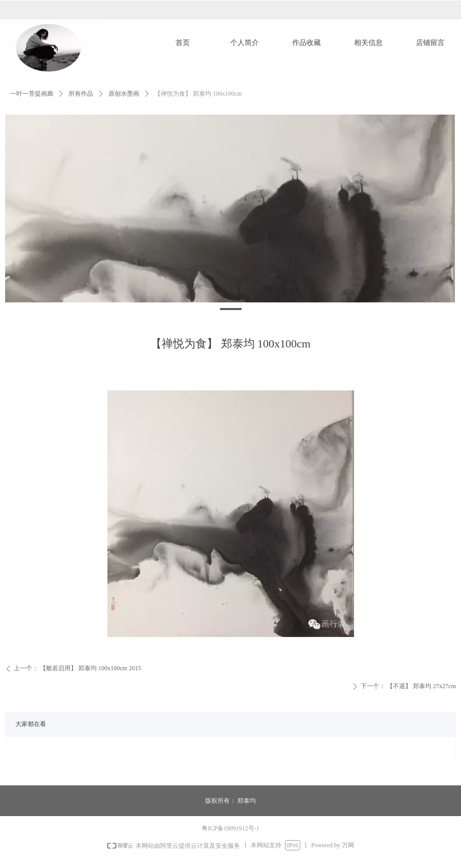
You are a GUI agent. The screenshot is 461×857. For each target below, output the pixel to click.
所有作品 (81, 93)
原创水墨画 (123, 93)
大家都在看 (30, 724)
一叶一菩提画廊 (31, 93)
